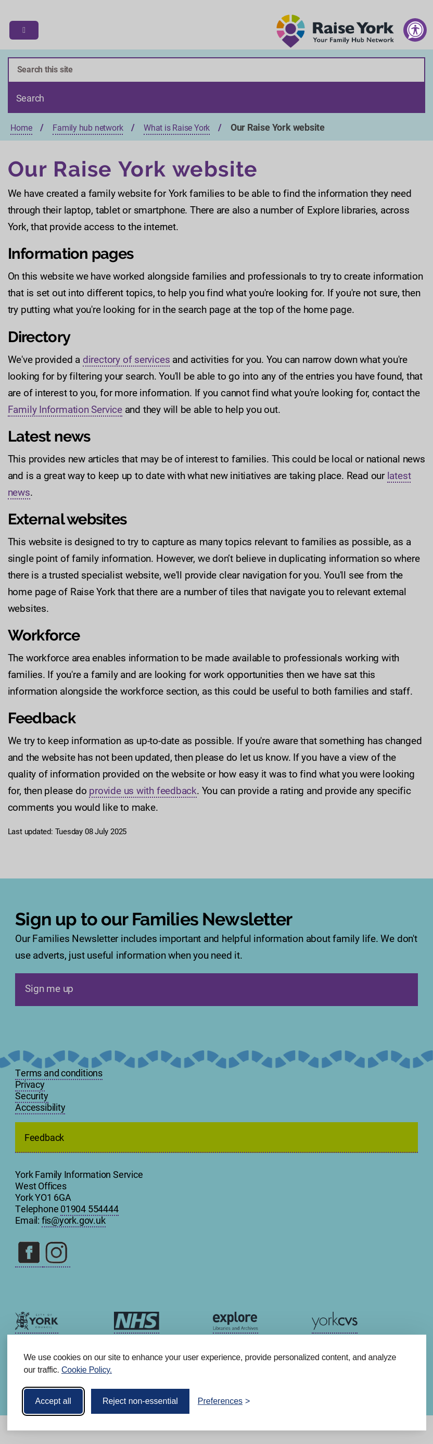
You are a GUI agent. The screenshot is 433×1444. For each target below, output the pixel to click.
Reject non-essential (140, 1401)
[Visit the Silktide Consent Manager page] (403, 1401)
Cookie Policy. (86, 1369)
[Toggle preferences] (224, 1401)
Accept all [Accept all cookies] (53, 1401)
